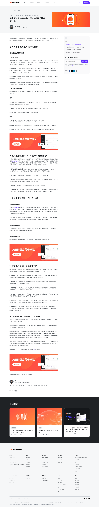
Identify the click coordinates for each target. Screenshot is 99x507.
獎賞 (59, 491)
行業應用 (32, 2)
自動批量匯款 (78, 469)
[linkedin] (74, 71)
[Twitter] (86, 499)
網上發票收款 (61, 460)
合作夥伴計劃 (61, 489)
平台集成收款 (13, 482)
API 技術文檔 (45, 480)
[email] (76, 71)
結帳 (43, 460)
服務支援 (77, 487)
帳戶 (76, 462)
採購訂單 (28, 466)
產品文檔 (44, 478)
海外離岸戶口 (15, 161)
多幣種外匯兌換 (78, 466)
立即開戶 (86, 2)
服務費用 (39, 2)
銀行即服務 (12, 478)
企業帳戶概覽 (13, 457)
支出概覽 (28, 457)
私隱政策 (72, 65)
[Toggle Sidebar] (66, 38)
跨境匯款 (16, 207)
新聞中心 (77, 482)
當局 (16, 209)
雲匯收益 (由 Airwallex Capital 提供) (17, 465)
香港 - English (28, 374)
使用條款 (60, 482)
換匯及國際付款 (13, 462)
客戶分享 (77, 480)
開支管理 (28, 462)
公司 (54, 2)
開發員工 (47, 2)
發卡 (76, 471)
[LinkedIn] (89, 499)
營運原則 (60, 480)
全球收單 (77, 464)
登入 (80, 2)
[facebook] (69, 71)
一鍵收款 (44, 464)
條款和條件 (52, 504)
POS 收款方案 (45, 466)
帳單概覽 (60, 457)
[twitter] (72, 71)
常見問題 (77, 484)
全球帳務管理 (13, 480)
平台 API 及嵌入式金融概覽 (81, 457)
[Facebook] (84, 499)
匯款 (19, 11)
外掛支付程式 (45, 462)
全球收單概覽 (45, 457)
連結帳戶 (77, 460)
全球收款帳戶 (13, 460)
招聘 (59, 487)
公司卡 (27, 460)
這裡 (34, 349)
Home (11, 11)
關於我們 (60, 478)
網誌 (15, 11)
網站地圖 (26, 499)
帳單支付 (28, 464)
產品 (25, 2)
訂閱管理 (60, 462)
